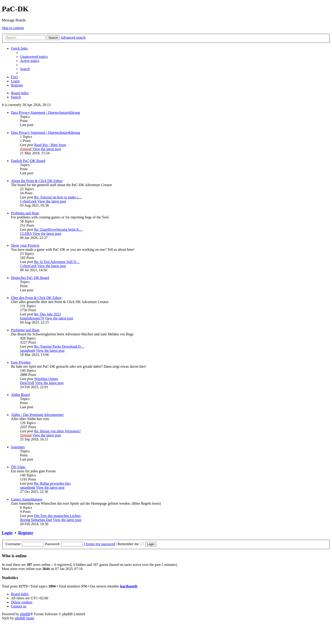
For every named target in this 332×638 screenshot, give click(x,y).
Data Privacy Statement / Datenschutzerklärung (45, 112)
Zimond (26, 149)
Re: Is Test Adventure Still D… (57, 262)
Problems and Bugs (25, 213)
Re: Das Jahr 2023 (47, 314)
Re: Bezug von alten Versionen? (57, 431)
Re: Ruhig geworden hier (52, 483)
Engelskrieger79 (32, 318)
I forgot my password (99, 544)
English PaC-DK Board (28, 161)
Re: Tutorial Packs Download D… (59, 346)
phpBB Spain (24, 618)
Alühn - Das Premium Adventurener (37, 415)
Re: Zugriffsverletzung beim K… (58, 229)
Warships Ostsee (46, 379)
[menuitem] (34, 56)
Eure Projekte (21, 362)
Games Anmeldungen (26, 499)
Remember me (130, 544)
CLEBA (26, 233)
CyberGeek (28, 201)
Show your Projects (25, 245)
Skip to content (13, 28)
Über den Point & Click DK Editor (36, 298)
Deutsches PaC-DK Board (30, 278)
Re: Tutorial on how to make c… (58, 197)
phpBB (25, 614)
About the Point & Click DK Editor (37, 181)
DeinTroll (27, 383)
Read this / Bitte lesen (50, 145)
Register (25, 532)
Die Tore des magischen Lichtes (57, 516)
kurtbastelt (128, 586)
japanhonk (27, 350)
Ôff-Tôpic (18, 467)
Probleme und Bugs (25, 330)
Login (7, 532)
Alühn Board (20, 395)
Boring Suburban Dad (36, 520)
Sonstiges (18, 447)
